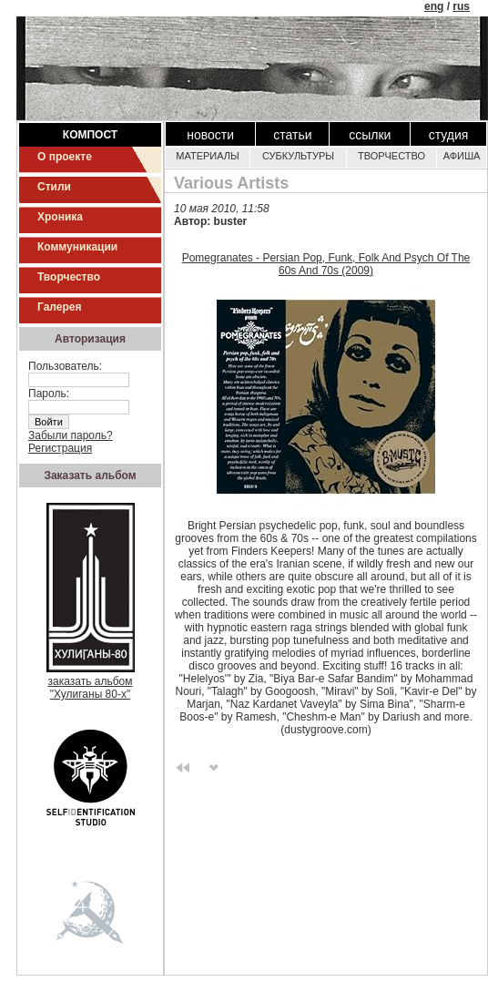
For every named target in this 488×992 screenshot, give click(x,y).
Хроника (60, 216)
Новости (210, 135)
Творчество (68, 277)
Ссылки (370, 135)
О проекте (64, 156)
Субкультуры (298, 155)
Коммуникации (77, 246)
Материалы (207, 155)
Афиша (462, 155)
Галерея (59, 307)
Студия (449, 135)
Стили (54, 186)
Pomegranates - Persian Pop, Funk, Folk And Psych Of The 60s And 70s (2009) (326, 264)
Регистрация (60, 448)
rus (461, 6)
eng (433, 6)
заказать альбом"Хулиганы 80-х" (90, 683)
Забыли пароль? (70, 435)
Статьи (292, 135)
